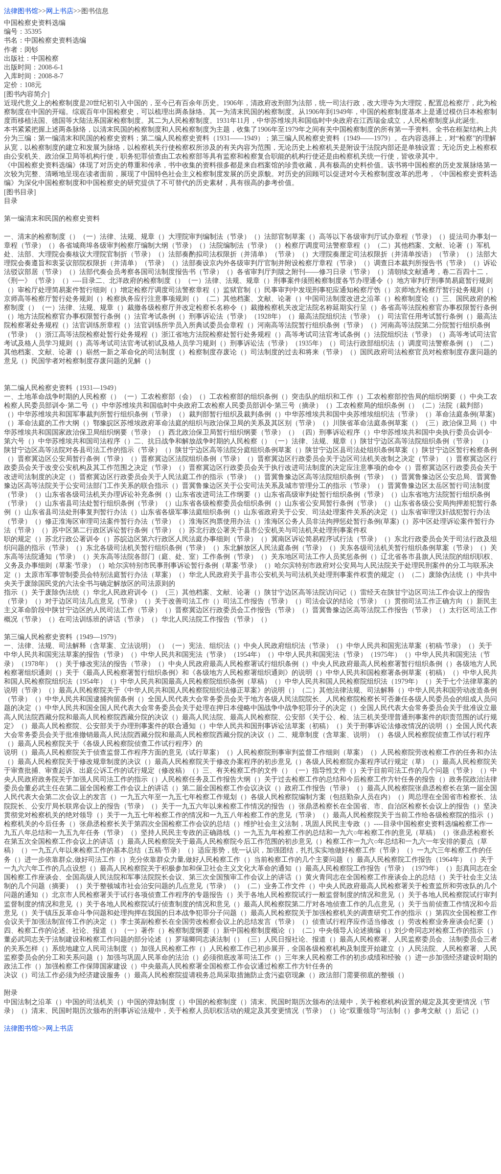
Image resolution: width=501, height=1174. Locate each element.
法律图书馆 (21, 11)
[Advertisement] (250, 1101)
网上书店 (59, 11)
